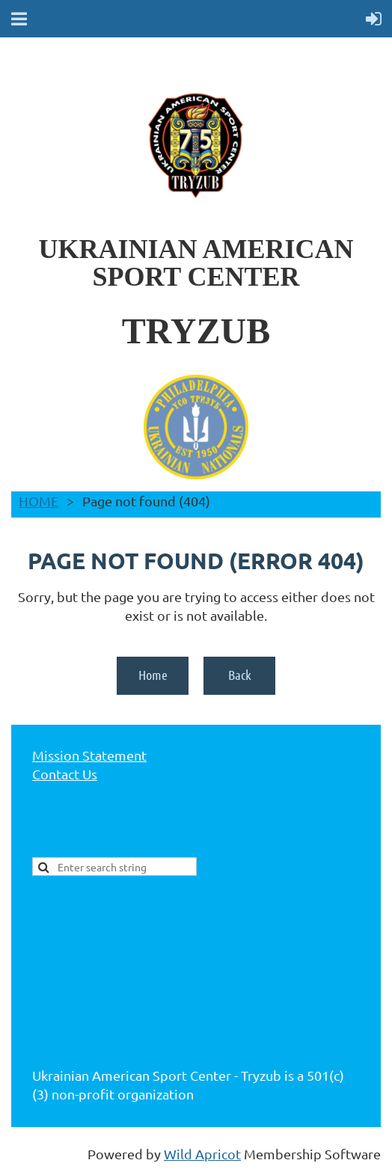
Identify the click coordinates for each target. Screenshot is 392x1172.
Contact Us (64, 774)
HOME (38, 501)
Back (239, 674)
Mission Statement (89, 755)
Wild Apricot (202, 1154)
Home (153, 674)
